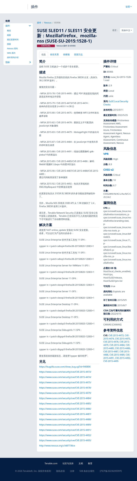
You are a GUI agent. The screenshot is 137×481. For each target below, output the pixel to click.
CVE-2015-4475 (122, 338)
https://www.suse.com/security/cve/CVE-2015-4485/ (65, 403)
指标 (18, 62)
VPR (105, 154)
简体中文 (126, 30)
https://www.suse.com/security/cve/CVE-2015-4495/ (65, 440)
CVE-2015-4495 (110, 361)
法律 (72, 470)
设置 (128, 6)
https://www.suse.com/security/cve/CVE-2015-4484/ (65, 398)
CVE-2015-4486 (122, 348)
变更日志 (78, 54)
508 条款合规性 (87, 470)
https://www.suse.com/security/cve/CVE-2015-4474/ (65, 377)
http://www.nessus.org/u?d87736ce (57, 445)
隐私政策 (60, 470)
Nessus (47, 22)
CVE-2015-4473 (116, 335)
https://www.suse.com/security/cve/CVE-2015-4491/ (65, 429)
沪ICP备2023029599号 (111, 470)
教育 (90, 463)
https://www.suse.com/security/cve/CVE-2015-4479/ (65, 392)
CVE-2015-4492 (122, 358)
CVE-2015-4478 (110, 341)
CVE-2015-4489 (117, 354)
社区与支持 (68, 463)
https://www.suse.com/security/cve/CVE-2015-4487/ (65, 414)
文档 (81, 463)
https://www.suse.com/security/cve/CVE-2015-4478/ (65, 387)
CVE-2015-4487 (110, 351)
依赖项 (66, 54)
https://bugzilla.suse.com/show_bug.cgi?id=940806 (64, 366)
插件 (34, 6)
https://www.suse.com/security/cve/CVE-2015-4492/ (65, 435)
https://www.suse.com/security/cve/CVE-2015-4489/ (65, 424)
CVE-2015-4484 (117, 345)
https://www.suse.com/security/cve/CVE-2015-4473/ (65, 371)
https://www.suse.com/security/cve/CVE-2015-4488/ (65, 419)
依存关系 (54, 54)
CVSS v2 (108, 169)
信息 (43, 54)
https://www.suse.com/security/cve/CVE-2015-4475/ (65, 382)
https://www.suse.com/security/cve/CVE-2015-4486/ (65, 408)
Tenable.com (51, 463)
